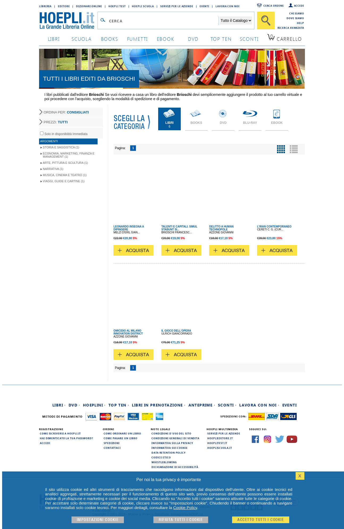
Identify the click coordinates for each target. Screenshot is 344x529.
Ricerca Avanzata (291, 27)
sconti (249, 38)
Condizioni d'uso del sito (171, 433)
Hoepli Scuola (143, 6)
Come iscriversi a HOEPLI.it (60, 433)
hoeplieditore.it (220, 438)
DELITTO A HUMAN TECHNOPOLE (221, 228)
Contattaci (112, 447)
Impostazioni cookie (98, 520)
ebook (165, 38)
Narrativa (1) (53, 168)
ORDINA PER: (66, 112)
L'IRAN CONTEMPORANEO (274, 226)
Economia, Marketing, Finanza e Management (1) (68, 155)
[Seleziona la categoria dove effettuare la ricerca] (236, 21)
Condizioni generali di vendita (175, 438)
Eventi (204, 6)
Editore (64, 6)
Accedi (299, 5)
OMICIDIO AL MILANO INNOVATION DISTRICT (128, 332)
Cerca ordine (273, 5)
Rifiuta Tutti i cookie (181, 520)
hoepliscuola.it (219, 447)
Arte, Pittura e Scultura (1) (65, 162)
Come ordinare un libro (122, 433)
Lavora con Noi (228, 6)
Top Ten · (118, 405)
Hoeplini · (94, 405)
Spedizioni (112, 443)
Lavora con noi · (259, 405)
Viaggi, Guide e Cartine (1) (64, 181)
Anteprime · (201, 405)
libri (54, 38)
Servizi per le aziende (176, 6)
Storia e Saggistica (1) (61, 147)
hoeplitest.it (217, 443)
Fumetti (137, 38)
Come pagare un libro (120, 438)
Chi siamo (296, 13)
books (109, 38)
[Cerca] (266, 20)
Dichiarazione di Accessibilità (175, 467)
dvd (193, 38)
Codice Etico (161, 457)
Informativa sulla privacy (172, 443)
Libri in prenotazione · (159, 405)
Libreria (45, 6)
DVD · (74, 405)
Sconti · (227, 405)
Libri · (59, 405)
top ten (221, 38)
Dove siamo (295, 18)
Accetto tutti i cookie (260, 520)
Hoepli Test (117, 6)
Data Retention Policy (169, 452)
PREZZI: (56, 122)
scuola (82, 38)
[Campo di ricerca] (163, 21)
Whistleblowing (164, 462)
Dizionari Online (89, 6)
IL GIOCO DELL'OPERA (176, 330)
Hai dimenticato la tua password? (66, 438)
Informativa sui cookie (170, 447)
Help (300, 23)
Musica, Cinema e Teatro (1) (65, 175)
